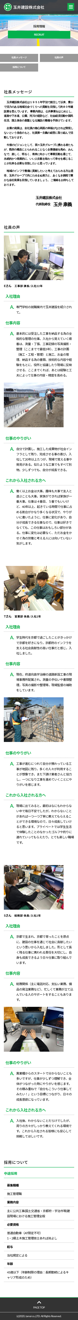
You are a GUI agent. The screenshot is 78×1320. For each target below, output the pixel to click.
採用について (19, 67)
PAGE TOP (39, 1304)
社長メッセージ (19, 57)
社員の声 (59, 57)
